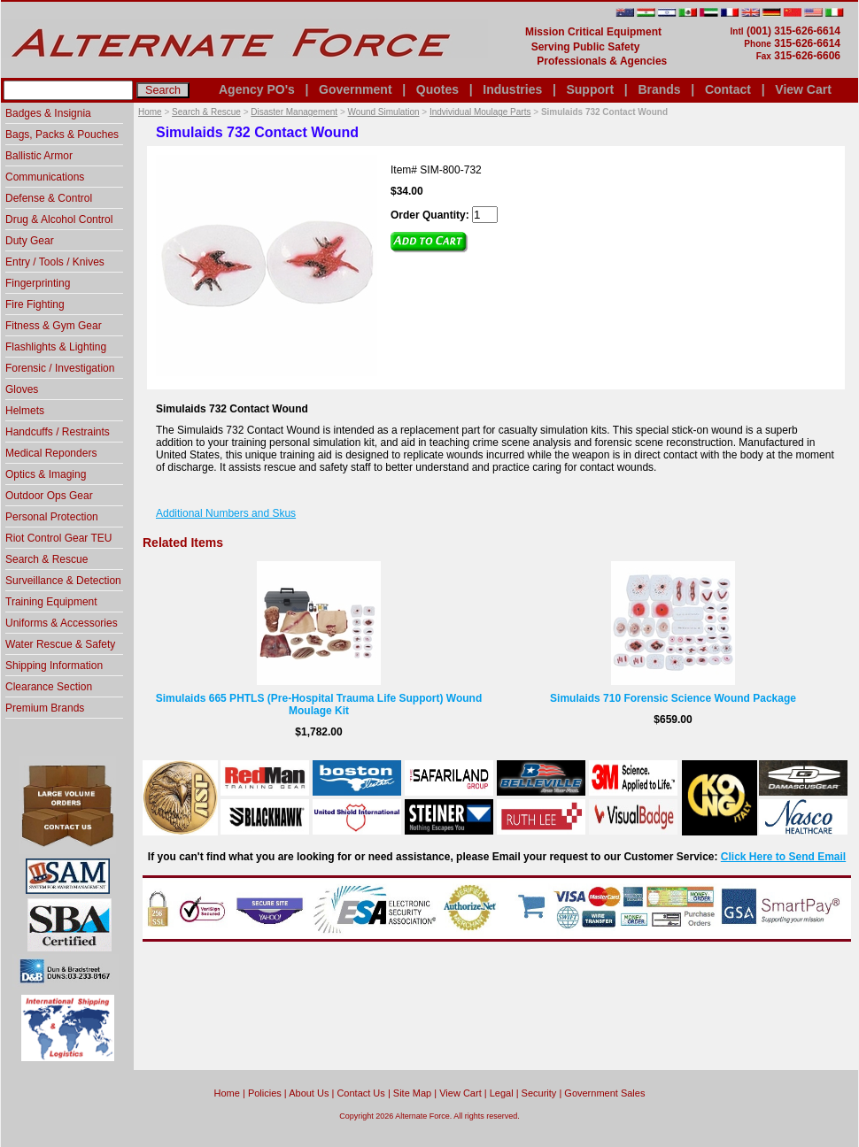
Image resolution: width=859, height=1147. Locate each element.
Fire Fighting (35, 304)
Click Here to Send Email (783, 857)
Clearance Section (48, 687)
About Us (309, 1093)
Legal (502, 1093)
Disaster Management (294, 112)
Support (590, 89)
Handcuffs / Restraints (57, 432)
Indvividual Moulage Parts (480, 112)
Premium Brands (44, 708)
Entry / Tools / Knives (54, 262)
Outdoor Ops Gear (49, 495)
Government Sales (604, 1093)
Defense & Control (48, 198)
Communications (44, 177)
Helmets (24, 410)
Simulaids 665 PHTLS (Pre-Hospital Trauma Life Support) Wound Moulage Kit (319, 704)
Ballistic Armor (39, 156)
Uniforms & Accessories (61, 623)
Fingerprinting (37, 283)
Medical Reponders (51, 453)
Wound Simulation (384, 112)
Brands (659, 89)
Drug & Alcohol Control (58, 219)
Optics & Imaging (45, 474)
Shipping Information (54, 665)
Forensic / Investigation (59, 368)
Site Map (412, 1093)
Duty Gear (29, 241)
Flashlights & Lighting (55, 347)
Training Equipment (51, 602)
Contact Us (360, 1093)
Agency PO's (257, 89)
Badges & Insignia (48, 113)
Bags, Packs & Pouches (62, 134)
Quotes (437, 89)
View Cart (803, 89)
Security (539, 1093)
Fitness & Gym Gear (53, 325)
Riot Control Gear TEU (58, 538)
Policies (265, 1093)
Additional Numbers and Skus (226, 513)
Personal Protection (51, 517)
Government (355, 89)
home (227, 1093)
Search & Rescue (206, 112)
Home (150, 112)
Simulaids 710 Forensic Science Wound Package (673, 698)
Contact (728, 89)
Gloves (21, 389)
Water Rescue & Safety (60, 644)
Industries (512, 89)
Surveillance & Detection (63, 580)
